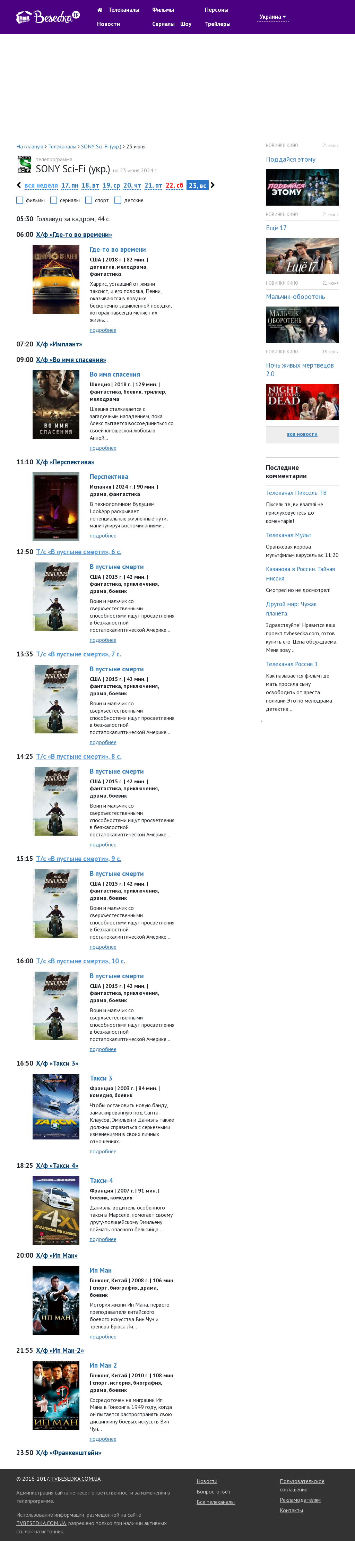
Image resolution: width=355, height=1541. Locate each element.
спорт (102, 200)
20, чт (132, 185)
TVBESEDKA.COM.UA (76, 1478)
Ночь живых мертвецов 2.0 (300, 369)
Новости (108, 24)
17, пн (69, 185)
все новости (302, 433)
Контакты (291, 1510)
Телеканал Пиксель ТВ (296, 493)
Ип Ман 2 (103, 1365)
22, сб (174, 185)
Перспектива (109, 476)
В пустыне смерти (117, 566)
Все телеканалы (216, 1501)
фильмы (35, 200)
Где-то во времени (118, 249)
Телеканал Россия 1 (292, 664)
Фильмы (163, 10)
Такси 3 (101, 1078)
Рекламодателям (300, 1499)
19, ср (111, 185)
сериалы (70, 200)
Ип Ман (101, 1270)
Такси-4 (101, 1180)
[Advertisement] (177, 88)
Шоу (185, 24)
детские (134, 200)
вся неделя (41, 185)
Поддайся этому (290, 159)
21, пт (153, 185)
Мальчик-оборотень (295, 296)
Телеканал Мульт (289, 535)
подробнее (103, 329)
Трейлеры (218, 24)
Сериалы (163, 24)
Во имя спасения (115, 374)
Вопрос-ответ (214, 1491)
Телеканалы (123, 10)
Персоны (216, 10)
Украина (273, 16)
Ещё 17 (276, 227)
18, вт (90, 185)
